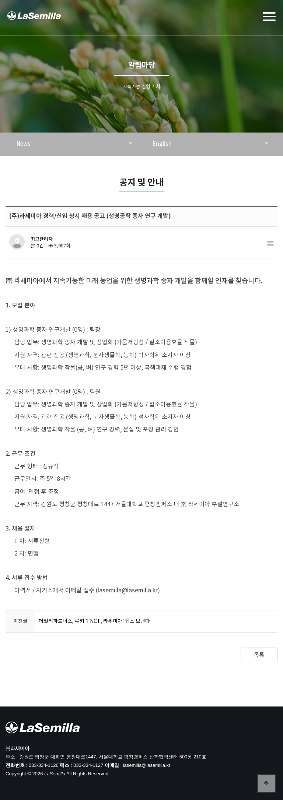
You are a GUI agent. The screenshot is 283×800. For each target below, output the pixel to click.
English (162, 144)
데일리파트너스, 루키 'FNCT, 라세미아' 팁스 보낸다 (94, 621)
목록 (259, 655)
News (24, 144)
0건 (37, 246)
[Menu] (269, 16)
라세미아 (34, 19)
